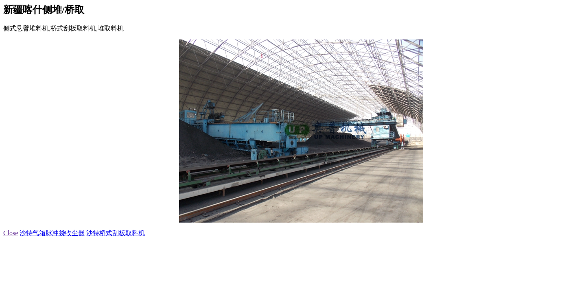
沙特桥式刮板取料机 (115, 233)
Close (10, 233)
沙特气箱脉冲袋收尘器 (52, 233)
